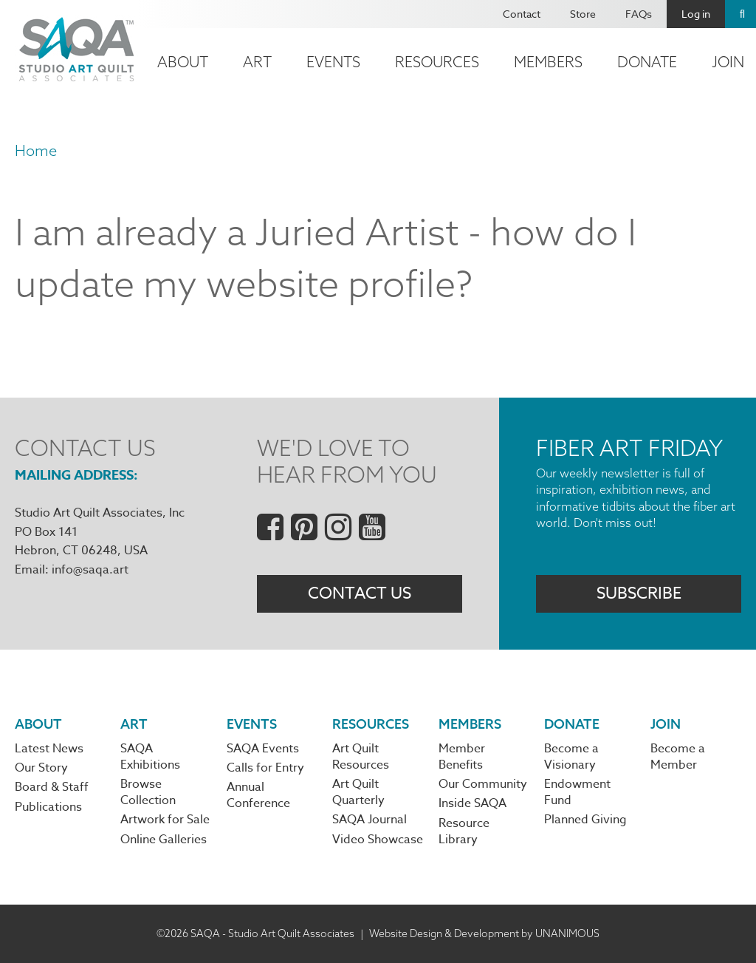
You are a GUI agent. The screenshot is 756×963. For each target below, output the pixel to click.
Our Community (483, 784)
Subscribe (639, 593)
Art (257, 61)
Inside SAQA (472, 803)
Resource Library (464, 831)
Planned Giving (585, 819)
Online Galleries (163, 839)
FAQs (638, 14)
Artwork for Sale (165, 819)
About (182, 61)
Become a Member (677, 757)
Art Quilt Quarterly (358, 792)
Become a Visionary (571, 757)
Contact (521, 14)
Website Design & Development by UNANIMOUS (484, 933)
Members (548, 61)
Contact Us (359, 593)
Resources (437, 61)
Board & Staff (52, 787)
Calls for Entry (265, 768)
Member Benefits (462, 757)
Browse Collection (148, 792)
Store (583, 14)
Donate (647, 61)
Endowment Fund (577, 792)
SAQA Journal (369, 819)
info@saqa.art (90, 570)
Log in (695, 14)
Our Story (41, 768)
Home (36, 150)
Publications (48, 807)
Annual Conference (258, 795)
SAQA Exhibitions (150, 757)
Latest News (49, 749)
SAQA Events (263, 749)
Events (333, 61)
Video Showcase (377, 839)
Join (665, 723)
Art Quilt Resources (360, 757)
